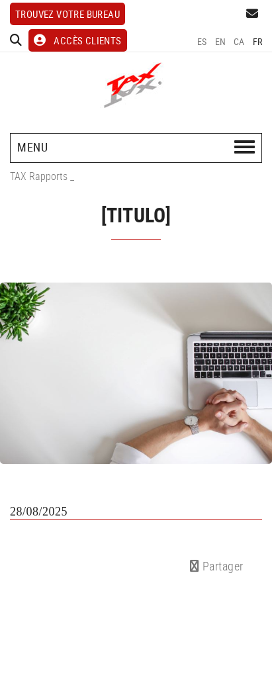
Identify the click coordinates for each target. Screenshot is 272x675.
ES (202, 41)
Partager (217, 566)
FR (258, 41)
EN (220, 41)
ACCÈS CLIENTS (78, 40)
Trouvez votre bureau (67, 14)
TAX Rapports (39, 176)
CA (239, 41)
